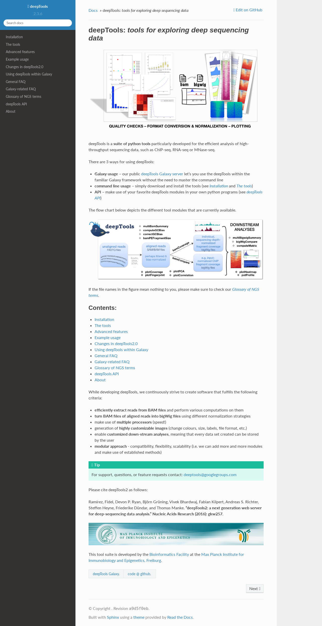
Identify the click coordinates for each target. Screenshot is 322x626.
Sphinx (113, 617)
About (10, 111)
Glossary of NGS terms (23, 96)
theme (138, 617)
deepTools (38, 6)
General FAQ (15, 81)
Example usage (17, 59)
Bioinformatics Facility (169, 554)
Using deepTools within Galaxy (29, 74)
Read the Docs (180, 617)
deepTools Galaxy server (162, 173)
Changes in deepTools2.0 (24, 67)
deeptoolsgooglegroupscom (210, 474)
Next (254, 588)
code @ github (139, 574)
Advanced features (20, 52)
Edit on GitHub (248, 9)
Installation (14, 37)
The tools (13, 44)
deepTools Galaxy (106, 574)
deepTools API (16, 104)
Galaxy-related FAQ (21, 89)
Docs (93, 10)
